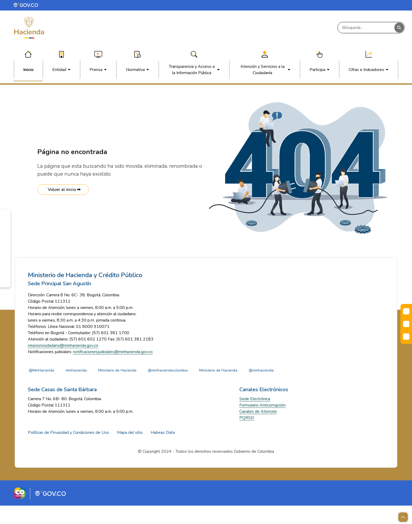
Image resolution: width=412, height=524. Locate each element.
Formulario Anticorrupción (262, 423)
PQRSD (246, 436)
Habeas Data (163, 451)
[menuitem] (28, 70)
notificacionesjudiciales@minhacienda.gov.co (113, 370)
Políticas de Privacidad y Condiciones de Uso (68, 451)
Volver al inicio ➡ (63, 189)
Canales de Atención (258, 430)
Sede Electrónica (254, 417)
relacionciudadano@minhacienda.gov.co (63, 364)
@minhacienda (291, 388)
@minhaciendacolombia (186, 388)
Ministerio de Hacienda (130, 388)
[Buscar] (366, 27)
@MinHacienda (44, 388)
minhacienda (84, 388)
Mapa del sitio (130, 451)
